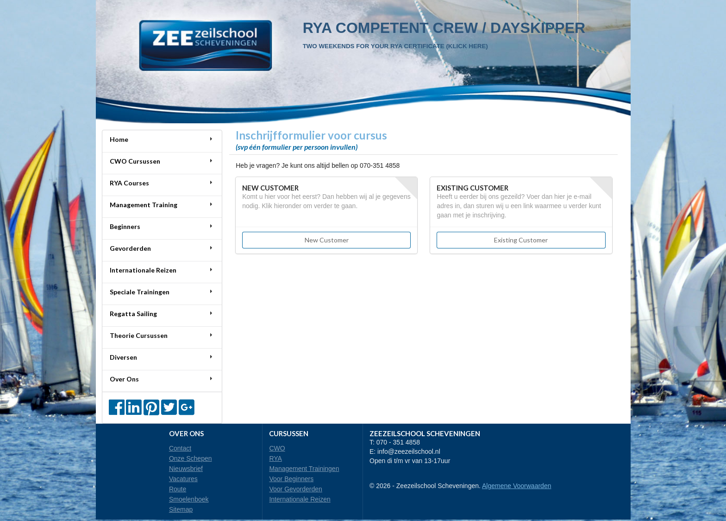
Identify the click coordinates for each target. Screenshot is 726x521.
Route (177, 489)
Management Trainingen (304, 468)
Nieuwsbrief (186, 468)
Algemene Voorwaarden (516, 485)
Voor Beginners (291, 479)
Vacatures (183, 479)
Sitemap (181, 509)
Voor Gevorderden (295, 489)
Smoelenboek (189, 499)
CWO (277, 448)
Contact (180, 448)
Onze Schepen (190, 458)
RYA (275, 458)
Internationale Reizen (299, 499)
